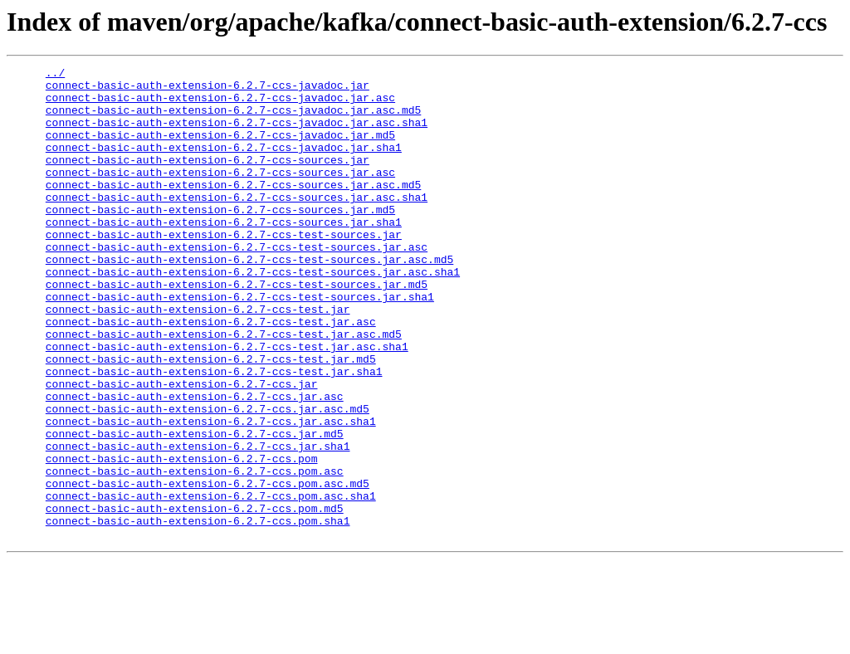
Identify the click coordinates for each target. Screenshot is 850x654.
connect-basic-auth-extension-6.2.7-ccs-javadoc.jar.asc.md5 (233, 119)
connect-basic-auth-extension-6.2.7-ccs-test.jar (198, 358)
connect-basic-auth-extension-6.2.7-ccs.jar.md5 (195, 507)
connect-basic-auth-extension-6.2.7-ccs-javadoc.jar (207, 89)
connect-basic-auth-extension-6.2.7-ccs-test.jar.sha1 (214, 433)
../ (55, 74)
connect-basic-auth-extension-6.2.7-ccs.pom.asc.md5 (207, 567)
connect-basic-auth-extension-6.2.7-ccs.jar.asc (195, 463)
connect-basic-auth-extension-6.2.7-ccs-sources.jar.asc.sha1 (236, 224)
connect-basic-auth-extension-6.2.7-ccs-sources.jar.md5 (220, 239)
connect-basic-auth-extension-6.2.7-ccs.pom (182, 537)
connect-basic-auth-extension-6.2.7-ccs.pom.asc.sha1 (211, 582)
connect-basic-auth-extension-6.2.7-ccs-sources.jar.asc (220, 194)
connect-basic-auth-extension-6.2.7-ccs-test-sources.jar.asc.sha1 (253, 313)
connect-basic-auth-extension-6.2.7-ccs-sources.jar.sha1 (224, 253)
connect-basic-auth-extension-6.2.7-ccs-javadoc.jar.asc (220, 104)
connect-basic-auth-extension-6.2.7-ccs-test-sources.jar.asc (236, 283)
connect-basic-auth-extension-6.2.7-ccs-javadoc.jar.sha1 (224, 164)
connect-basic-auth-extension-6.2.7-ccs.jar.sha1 (198, 522)
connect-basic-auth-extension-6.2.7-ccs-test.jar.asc (211, 373)
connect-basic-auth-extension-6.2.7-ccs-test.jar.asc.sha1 (227, 403)
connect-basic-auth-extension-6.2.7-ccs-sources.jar (207, 179)
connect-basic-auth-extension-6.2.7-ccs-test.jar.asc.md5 (224, 388)
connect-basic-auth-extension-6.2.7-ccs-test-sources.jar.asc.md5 (249, 298)
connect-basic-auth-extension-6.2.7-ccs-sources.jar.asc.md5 (233, 209)
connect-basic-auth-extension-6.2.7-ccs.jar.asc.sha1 (211, 493)
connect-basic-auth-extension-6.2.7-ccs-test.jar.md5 (211, 418)
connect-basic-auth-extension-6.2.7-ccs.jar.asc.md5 (207, 478)
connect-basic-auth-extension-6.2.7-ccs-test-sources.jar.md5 (236, 328)
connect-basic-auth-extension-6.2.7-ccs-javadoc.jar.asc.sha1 (236, 134)
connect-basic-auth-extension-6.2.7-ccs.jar (182, 448)
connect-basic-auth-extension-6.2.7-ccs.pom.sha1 (198, 612)
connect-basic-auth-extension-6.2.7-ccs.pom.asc (195, 552)
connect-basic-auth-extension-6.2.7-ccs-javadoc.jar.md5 (220, 149)
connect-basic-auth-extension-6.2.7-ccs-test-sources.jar (224, 268)
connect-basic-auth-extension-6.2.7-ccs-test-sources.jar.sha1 (240, 343)
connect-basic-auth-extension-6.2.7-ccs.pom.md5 (195, 597)
